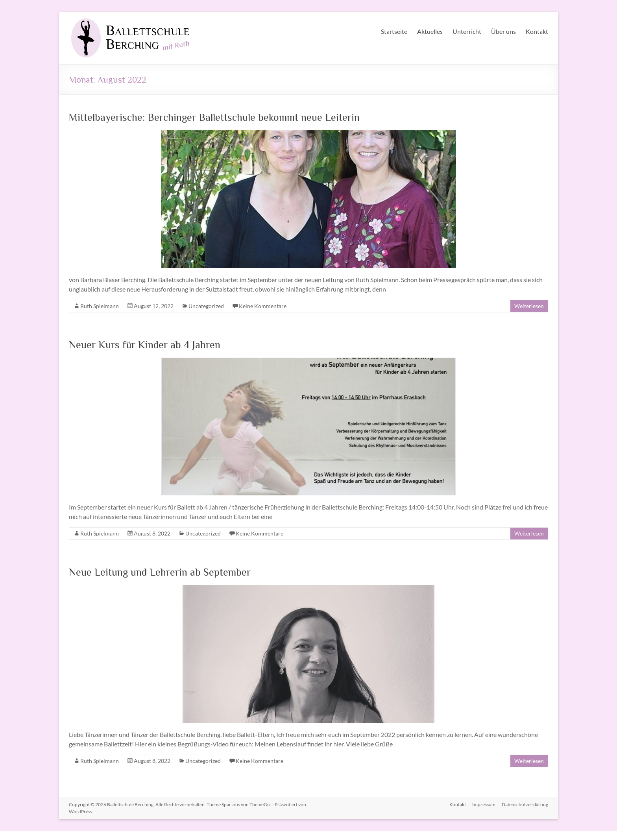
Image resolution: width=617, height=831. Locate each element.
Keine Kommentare (262, 306)
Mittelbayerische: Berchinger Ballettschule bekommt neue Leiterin (214, 117)
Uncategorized (206, 306)
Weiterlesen (529, 306)
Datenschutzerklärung (525, 804)
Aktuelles (430, 31)
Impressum (483, 804)
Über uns (503, 31)
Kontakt (537, 31)
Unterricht (467, 31)
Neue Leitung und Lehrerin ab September (160, 572)
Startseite (394, 31)
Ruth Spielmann (99, 306)
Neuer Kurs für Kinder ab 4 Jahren (144, 344)
